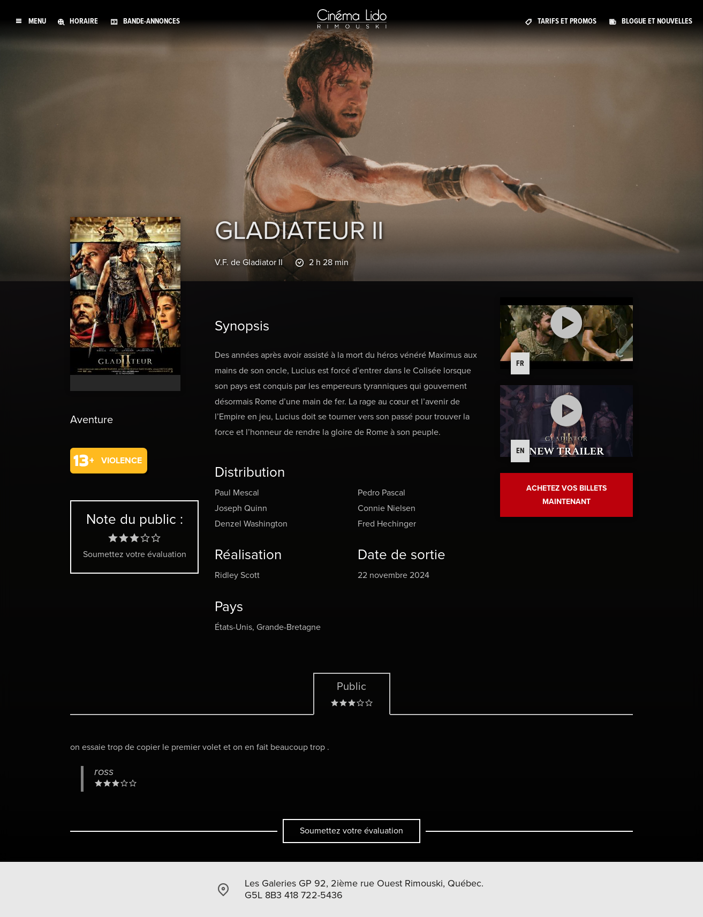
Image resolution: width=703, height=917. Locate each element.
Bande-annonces (151, 21)
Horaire (84, 21)
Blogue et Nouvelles (657, 21)
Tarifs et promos (567, 21)
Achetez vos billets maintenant (566, 495)
